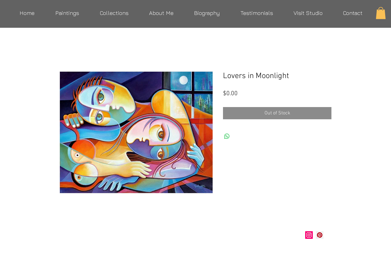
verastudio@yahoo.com (92, 250)
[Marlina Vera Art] (319, 235)
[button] (381, 13)
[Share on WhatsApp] (227, 136)
